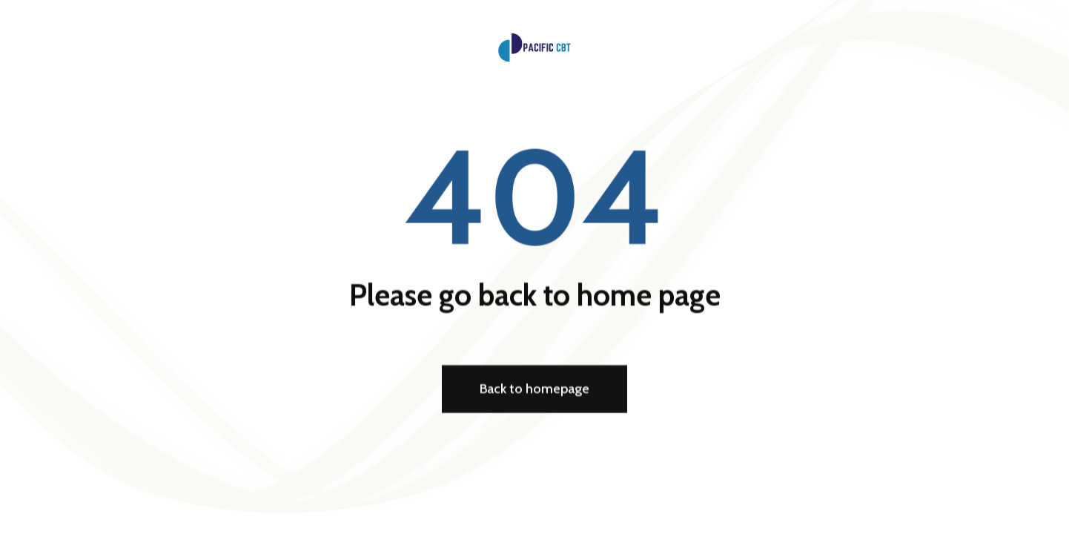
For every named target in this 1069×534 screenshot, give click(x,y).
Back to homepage (534, 390)
